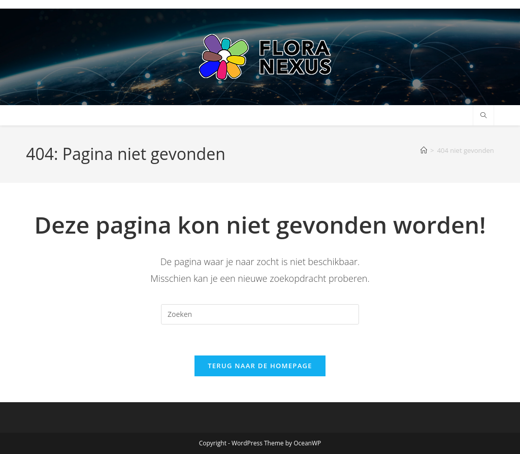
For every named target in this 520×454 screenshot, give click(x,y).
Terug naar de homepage (260, 365)
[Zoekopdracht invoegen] (260, 314)
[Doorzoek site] (483, 115)
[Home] (423, 150)
